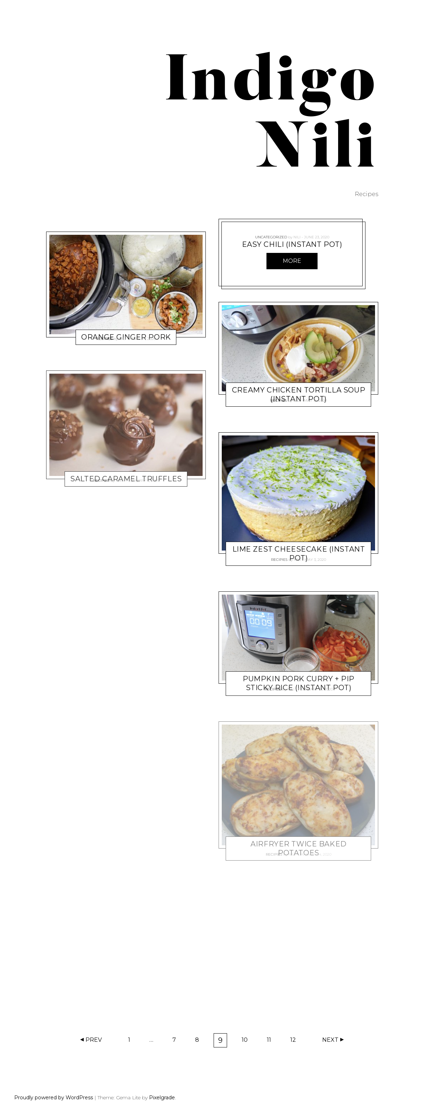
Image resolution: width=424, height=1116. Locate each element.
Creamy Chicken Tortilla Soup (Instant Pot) (298, 394)
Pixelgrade (162, 1097)
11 (271, 1041)
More (292, 261)
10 (247, 1041)
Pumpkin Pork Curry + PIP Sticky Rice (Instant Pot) (298, 683)
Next (330, 1039)
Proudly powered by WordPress (53, 1097)
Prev (94, 1039)
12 (295, 1041)
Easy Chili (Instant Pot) (292, 244)
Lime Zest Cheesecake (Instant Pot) (298, 553)
